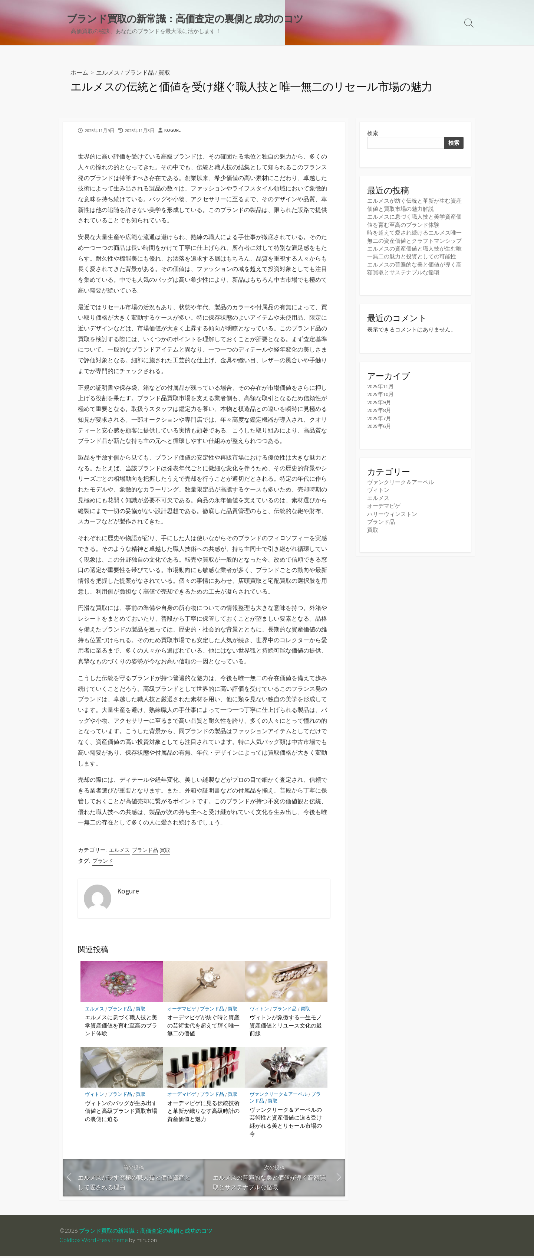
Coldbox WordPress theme (93, 1242)
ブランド (102, 862)
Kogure (172, 131)
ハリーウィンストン (392, 511)
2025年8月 (379, 409)
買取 (164, 72)
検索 (372, 133)
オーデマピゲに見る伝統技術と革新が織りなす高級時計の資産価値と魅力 (203, 1112)
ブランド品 (139, 72)
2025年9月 (379, 401)
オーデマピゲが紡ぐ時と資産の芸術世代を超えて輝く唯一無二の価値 (203, 1027)
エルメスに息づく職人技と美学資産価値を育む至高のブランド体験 (121, 1027)
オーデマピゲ (181, 1010)
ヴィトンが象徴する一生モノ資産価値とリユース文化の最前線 (286, 1027)
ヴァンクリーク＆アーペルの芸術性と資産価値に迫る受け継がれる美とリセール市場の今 (286, 1123)
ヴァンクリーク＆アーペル (278, 1096)
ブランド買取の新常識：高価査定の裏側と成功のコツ (150, 1232)
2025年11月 (380, 385)
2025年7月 (379, 417)
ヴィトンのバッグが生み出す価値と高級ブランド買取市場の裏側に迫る (121, 1112)
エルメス (108, 72)
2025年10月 (380, 393)
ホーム (79, 72)
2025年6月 (379, 424)
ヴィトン (259, 1010)
